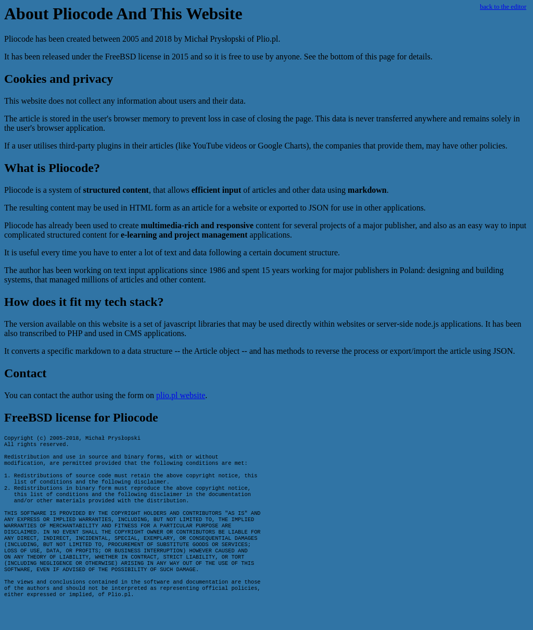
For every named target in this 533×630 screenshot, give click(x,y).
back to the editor (503, 6)
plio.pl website (180, 395)
